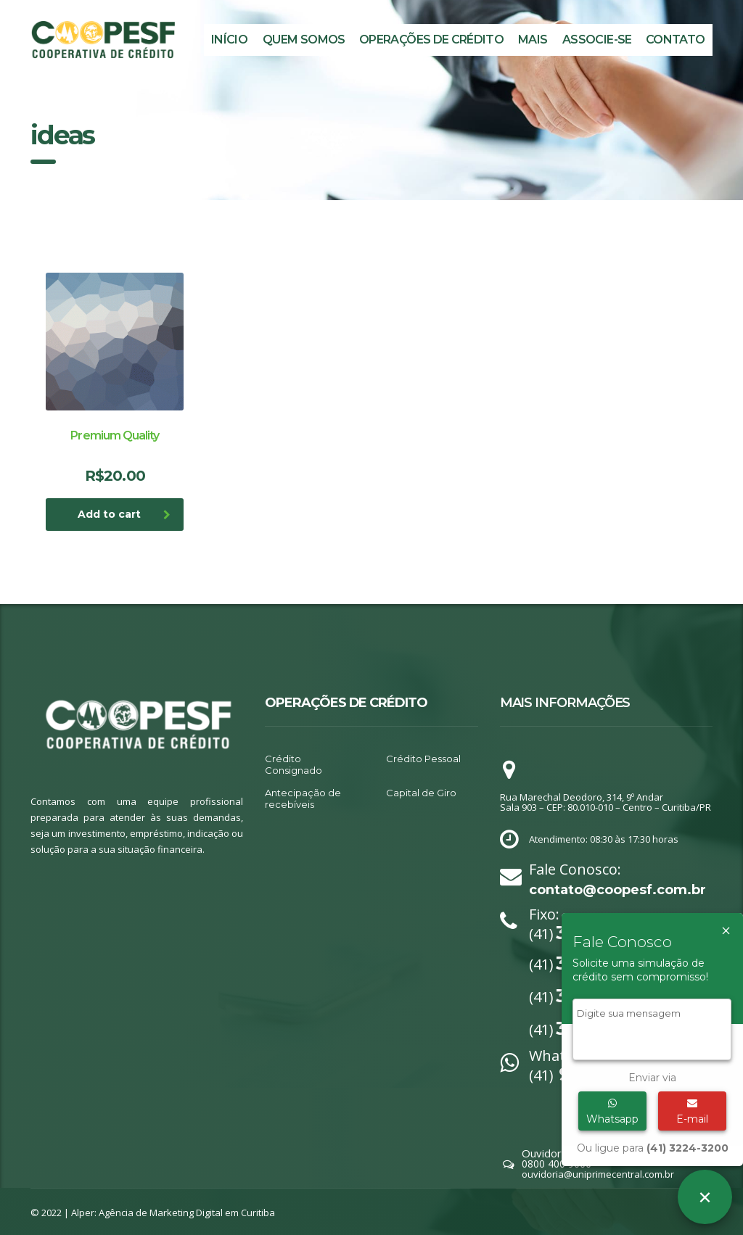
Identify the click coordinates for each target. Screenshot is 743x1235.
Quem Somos (304, 39)
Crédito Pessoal (423, 758)
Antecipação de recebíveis (303, 798)
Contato (675, 39)
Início (229, 39)
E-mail (692, 1111)
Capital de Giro (421, 792)
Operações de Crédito (431, 39)
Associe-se (597, 39)
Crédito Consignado (293, 764)
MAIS (532, 39)
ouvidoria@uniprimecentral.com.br (598, 1174)
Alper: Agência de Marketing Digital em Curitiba (173, 1212)
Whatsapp (612, 1111)
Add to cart (124, 514)
